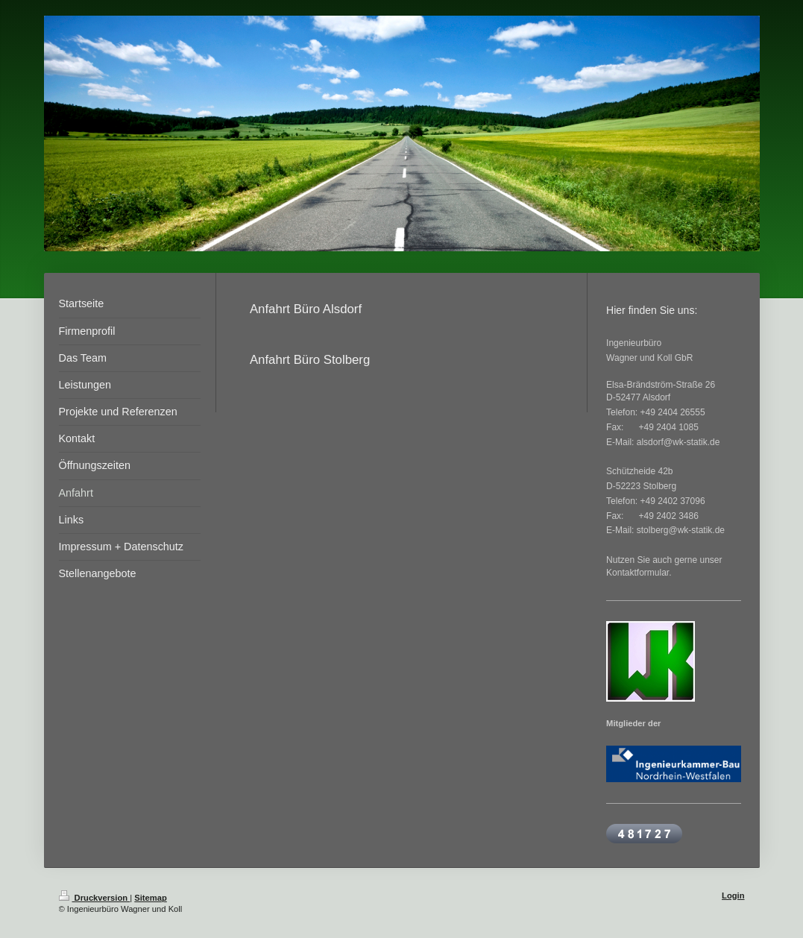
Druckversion (94, 897)
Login (733, 895)
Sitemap (150, 897)
